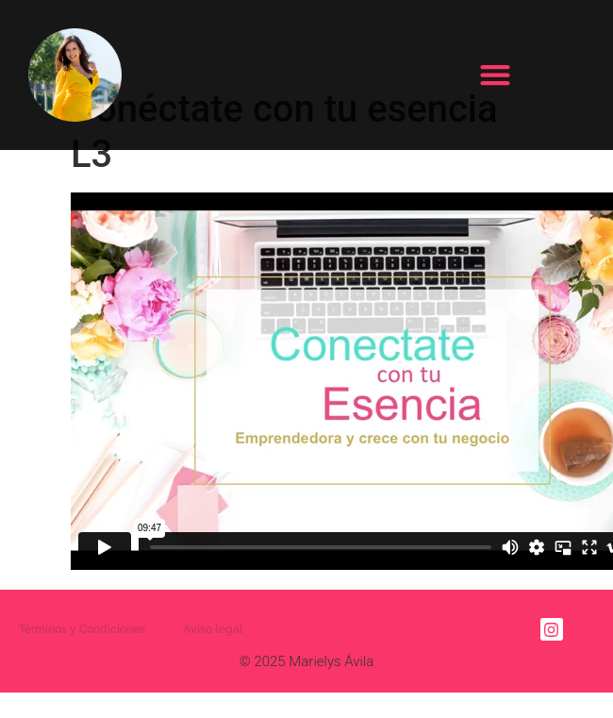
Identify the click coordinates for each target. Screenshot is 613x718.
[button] (495, 75)
